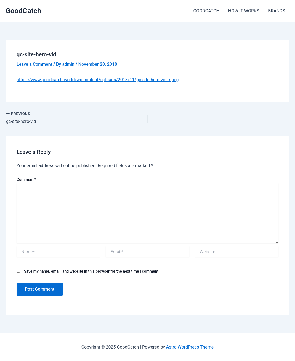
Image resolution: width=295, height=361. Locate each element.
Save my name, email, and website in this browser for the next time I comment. (92, 271)
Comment (26, 179)
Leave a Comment (34, 64)
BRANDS (276, 11)
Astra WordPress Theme (190, 347)
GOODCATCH (206, 11)
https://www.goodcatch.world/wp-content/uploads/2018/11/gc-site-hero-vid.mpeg (98, 79)
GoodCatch (23, 11)
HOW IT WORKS (243, 11)
